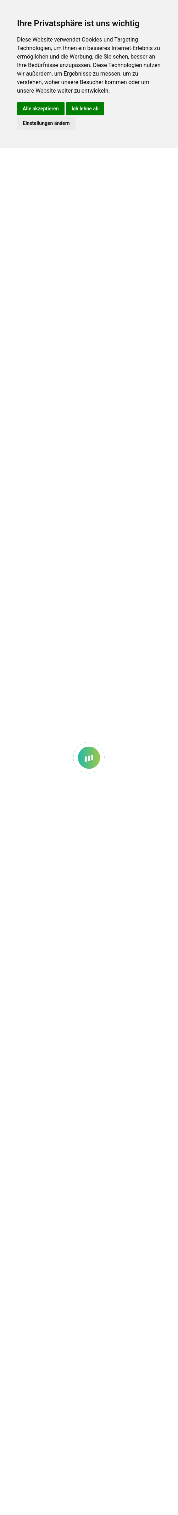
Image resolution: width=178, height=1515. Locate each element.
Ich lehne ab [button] (85, 108)
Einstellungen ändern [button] (46, 123)
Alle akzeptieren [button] (41, 108)
